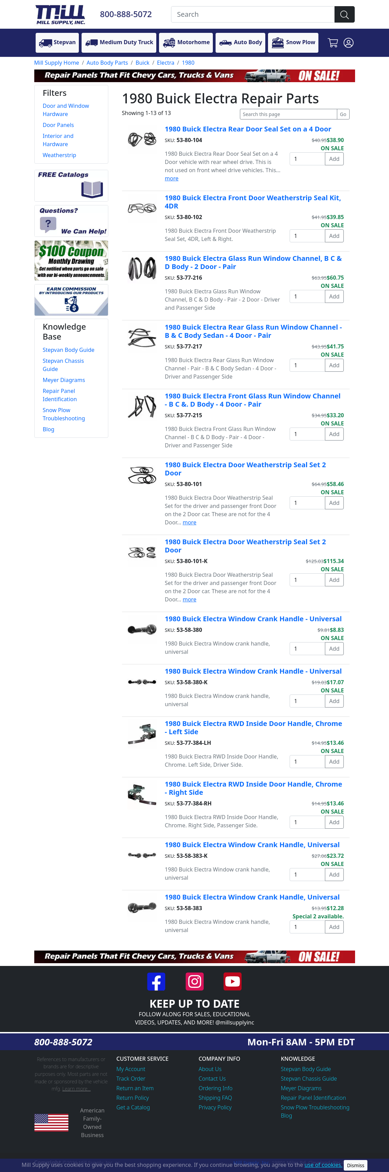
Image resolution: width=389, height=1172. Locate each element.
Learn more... (76, 1088)
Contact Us (212, 1078)
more (172, 178)
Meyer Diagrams (301, 1088)
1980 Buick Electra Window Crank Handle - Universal (253, 618)
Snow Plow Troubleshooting (315, 1107)
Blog (286, 1115)
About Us (210, 1069)
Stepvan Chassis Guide (309, 1078)
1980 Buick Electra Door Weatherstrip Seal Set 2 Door (245, 468)
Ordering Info (216, 1088)
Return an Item (135, 1088)
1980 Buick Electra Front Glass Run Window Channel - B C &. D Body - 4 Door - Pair (253, 400)
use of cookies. (323, 1165)
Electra (165, 62)
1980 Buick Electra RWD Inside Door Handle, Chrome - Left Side (253, 727)
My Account (131, 1069)
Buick (142, 62)
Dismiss (355, 1165)
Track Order (131, 1078)
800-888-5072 (126, 14)
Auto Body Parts (107, 62)
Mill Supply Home (56, 62)
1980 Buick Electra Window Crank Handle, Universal (252, 844)
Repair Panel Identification (313, 1097)
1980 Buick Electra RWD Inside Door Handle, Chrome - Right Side (253, 788)
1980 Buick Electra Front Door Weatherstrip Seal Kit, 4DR (253, 202)
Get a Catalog (133, 1107)
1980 (188, 62)
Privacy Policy (215, 1107)
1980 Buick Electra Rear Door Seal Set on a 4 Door (248, 128)
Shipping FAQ (215, 1097)
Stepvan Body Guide (306, 1069)
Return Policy (133, 1097)
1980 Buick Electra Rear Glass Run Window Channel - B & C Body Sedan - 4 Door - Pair (253, 331)
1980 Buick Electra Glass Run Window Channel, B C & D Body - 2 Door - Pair (253, 262)
